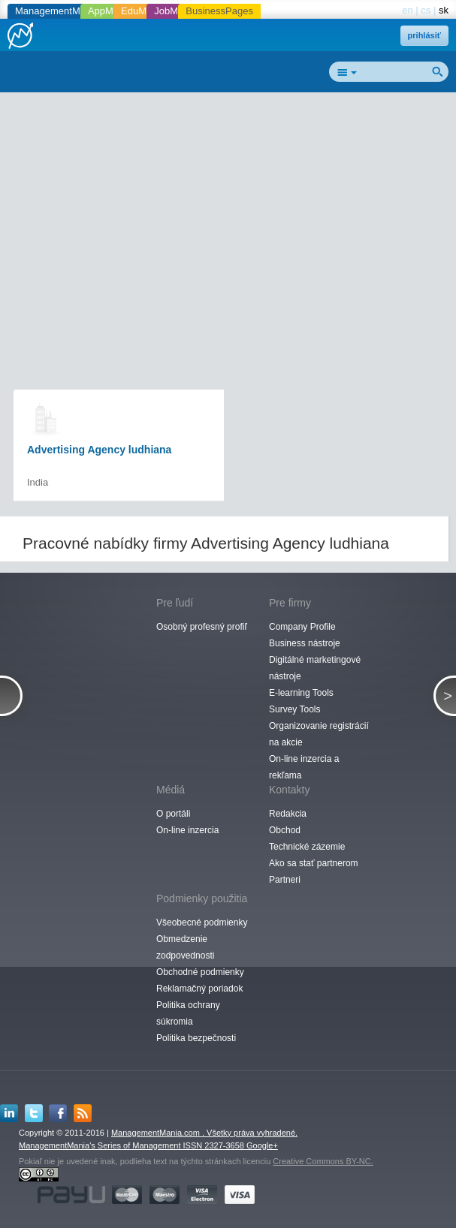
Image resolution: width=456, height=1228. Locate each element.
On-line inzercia (187, 830)
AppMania (110, 11)
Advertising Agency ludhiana (99, 450)
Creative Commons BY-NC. (323, 1161)
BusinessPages (219, 11)
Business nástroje (304, 643)
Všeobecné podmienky (201, 922)
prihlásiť (424, 35)
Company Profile (302, 627)
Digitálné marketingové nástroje (315, 668)
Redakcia (288, 813)
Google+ (262, 1145)
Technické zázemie (307, 846)
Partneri (284, 879)
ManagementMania (56, 11)
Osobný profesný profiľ (201, 627)
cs (425, 10)
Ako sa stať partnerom (313, 863)
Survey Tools (294, 709)
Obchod (284, 830)
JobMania (175, 11)
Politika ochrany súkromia (188, 1013)
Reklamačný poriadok (199, 988)
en (407, 10)
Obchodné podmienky (200, 972)
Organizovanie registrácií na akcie (319, 734)
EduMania (143, 11)
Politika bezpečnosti (196, 1038)
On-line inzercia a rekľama (304, 767)
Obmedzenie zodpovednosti (185, 947)
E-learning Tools (301, 693)
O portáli (173, 813)
